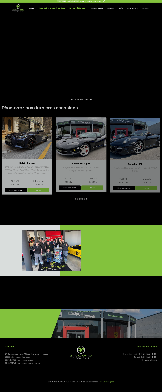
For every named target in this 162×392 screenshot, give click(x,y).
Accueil (31, 8)
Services (110, 8)
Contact (145, 8)
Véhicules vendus (96, 8)
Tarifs (120, 8)
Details (38, 191)
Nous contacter (15, 191)
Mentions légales (107, 382)
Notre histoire (132, 8)
